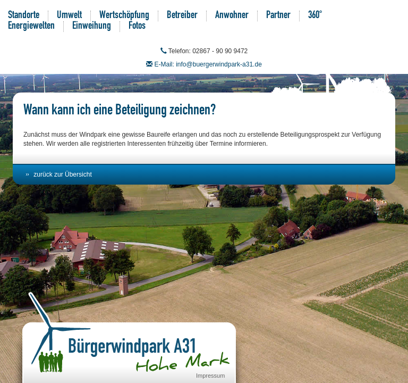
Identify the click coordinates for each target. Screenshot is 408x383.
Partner (278, 16)
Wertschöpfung (124, 16)
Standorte (23, 16)
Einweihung (91, 26)
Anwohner (232, 16)
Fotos (137, 26)
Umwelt (69, 16)
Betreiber (182, 16)
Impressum (210, 375)
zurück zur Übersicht (62, 174)
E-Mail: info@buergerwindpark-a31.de (208, 64)
